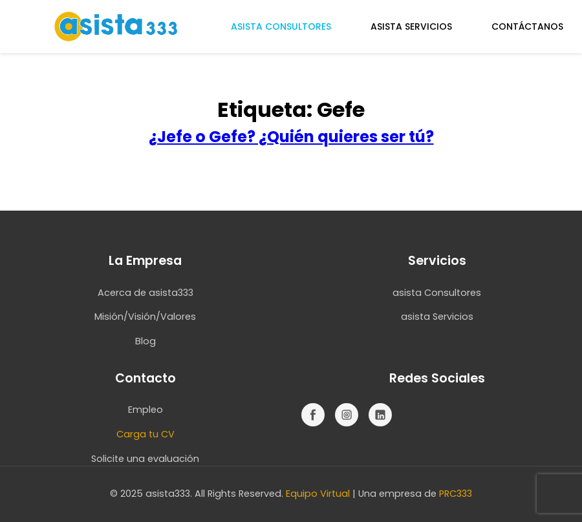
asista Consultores (437, 292)
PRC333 (455, 493)
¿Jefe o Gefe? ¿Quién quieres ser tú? (291, 136)
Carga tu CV (145, 434)
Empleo (145, 409)
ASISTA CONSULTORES (281, 26)
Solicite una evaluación (145, 458)
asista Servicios (437, 316)
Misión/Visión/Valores (145, 316)
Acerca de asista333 (145, 292)
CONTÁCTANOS (527, 26)
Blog (145, 341)
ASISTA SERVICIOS (411, 26)
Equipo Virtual (318, 493)
